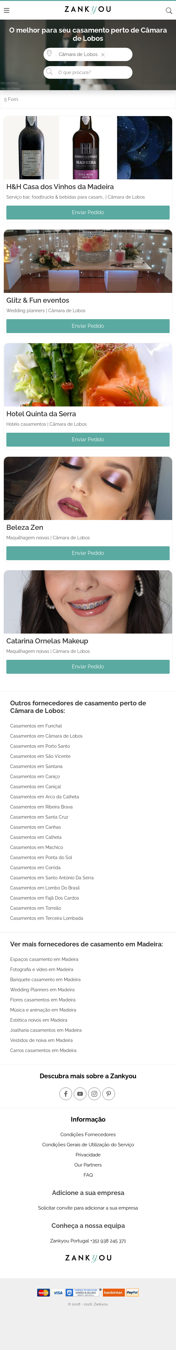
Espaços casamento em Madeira (44, 959)
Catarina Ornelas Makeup (47, 641)
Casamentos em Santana (36, 766)
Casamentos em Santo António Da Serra (52, 877)
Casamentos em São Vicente (40, 756)
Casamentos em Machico (36, 847)
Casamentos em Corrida (35, 867)
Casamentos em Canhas (35, 827)
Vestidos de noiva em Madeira (41, 1040)
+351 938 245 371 (108, 1241)
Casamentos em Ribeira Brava (41, 806)
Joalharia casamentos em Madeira (46, 1030)
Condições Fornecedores (88, 1134)
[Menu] (7, 10)
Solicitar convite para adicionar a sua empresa (88, 1208)
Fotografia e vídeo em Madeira (41, 969)
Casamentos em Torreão (35, 908)
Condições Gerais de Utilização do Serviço (88, 1145)
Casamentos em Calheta (36, 837)
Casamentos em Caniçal (35, 786)
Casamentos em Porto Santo (40, 746)
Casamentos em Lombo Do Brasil (45, 887)
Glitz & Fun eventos (37, 300)
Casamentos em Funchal (36, 725)
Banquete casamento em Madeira (45, 979)
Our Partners (88, 1165)
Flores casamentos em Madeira (43, 999)
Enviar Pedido (88, 212)
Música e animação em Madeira (43, 1010)
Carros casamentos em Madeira (43, 1050)
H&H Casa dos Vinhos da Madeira (60, 187)
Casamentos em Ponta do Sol (41, 857)
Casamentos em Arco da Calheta (44, 796)
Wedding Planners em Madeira (42, 989)
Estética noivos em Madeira (38, 1020)
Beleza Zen (24, 527)
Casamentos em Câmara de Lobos (46, 736)
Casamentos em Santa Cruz (39, 817)
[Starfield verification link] (84, 1292)
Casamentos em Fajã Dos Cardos (44, 898)
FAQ (88, 1175)
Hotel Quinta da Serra (41, 414)
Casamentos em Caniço (35, 776)
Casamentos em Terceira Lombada (46, 918)
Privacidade (88, 1155)
